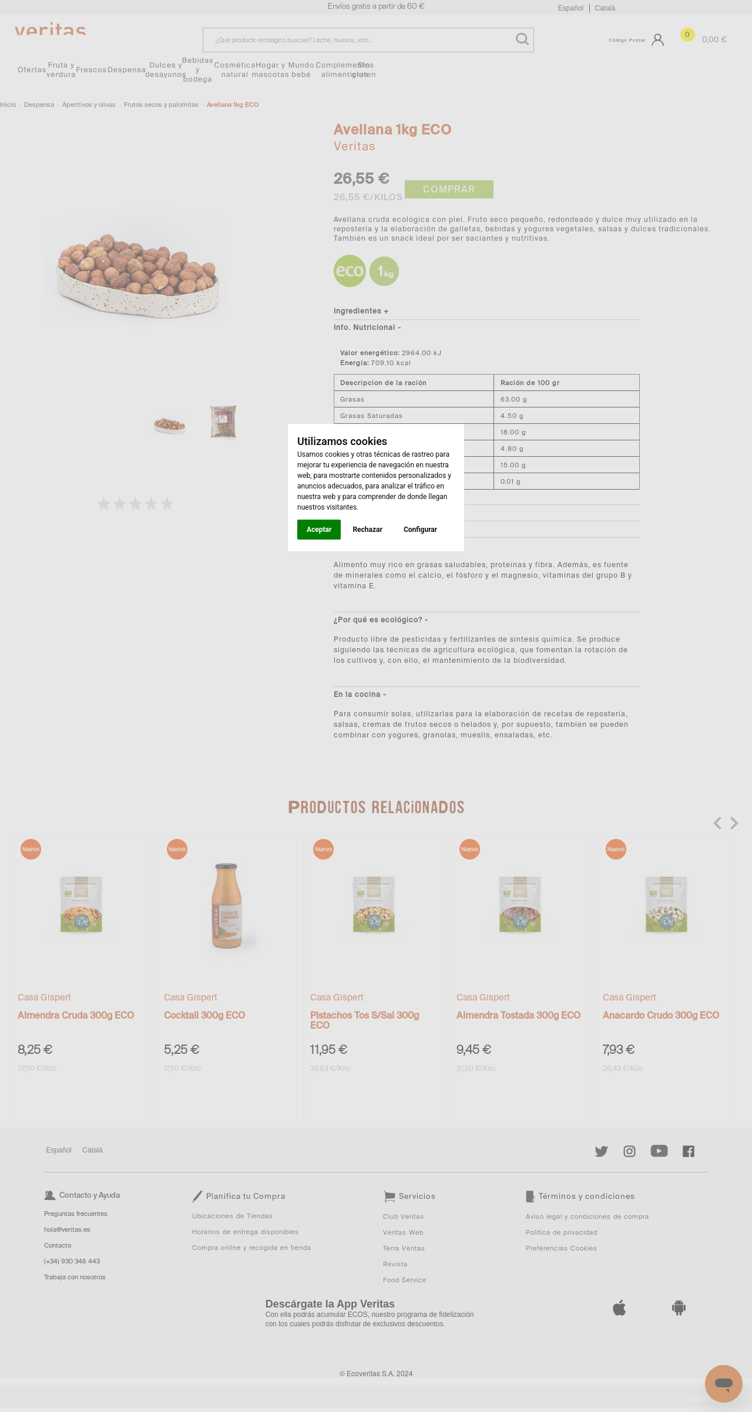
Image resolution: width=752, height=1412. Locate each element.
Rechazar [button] (367, 529)
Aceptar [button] (319, 529)
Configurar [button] (420, 529)
